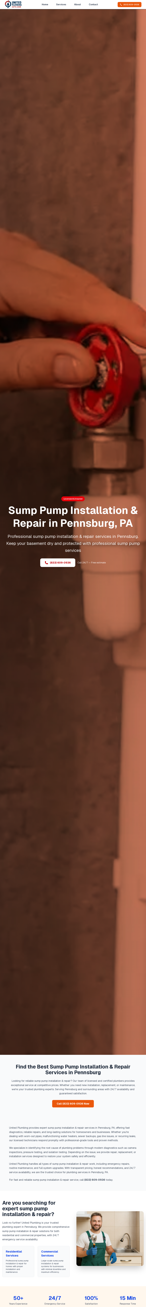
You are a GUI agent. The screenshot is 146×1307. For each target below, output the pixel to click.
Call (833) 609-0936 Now (73, 1103)
